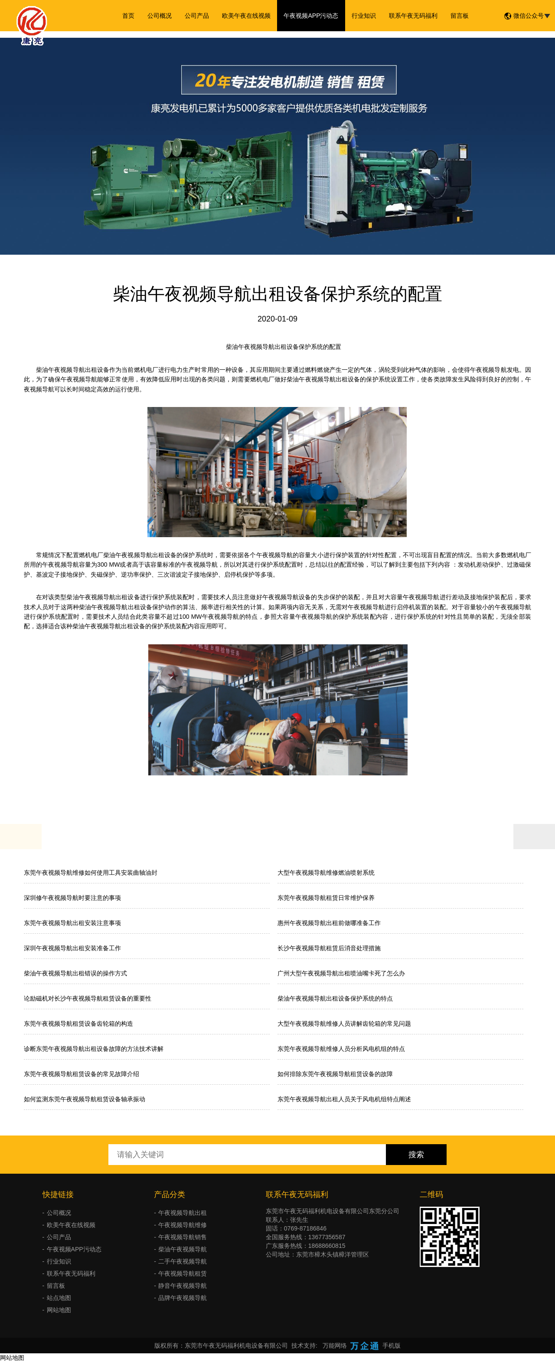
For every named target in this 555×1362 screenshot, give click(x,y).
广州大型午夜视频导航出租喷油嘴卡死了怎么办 (341, 973)
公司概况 (159, 15)
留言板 (460, 15)
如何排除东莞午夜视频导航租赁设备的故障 (335, 1073)
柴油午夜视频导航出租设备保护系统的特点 (335, 998)
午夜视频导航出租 (182, 1212)
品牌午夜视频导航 (182, 1297)
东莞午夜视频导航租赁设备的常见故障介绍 (81, 1073)
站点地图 (59, 1297)
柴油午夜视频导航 (182, 1249)
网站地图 (59, 1309)
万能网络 (335, 1345)
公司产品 (197, 15)
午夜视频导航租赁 (182, 1273)
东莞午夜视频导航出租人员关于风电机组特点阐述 (344, 1099)
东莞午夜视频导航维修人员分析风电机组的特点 (341, 1048)
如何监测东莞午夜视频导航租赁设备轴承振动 (84, 1099)
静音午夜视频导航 (182, 1285)
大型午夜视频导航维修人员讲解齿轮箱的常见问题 (344, 1023)
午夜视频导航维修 (182, 1224)
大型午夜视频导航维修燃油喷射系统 (326, 872)
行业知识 (364, 15)
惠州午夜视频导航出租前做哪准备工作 (329, 922)
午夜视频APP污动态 (311, 15)
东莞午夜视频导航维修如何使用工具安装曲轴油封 (90, 872)
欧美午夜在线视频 (246, 15)
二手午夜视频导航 (182, 1261)
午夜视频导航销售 (182, 1237)
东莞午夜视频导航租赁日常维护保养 (326, 897)
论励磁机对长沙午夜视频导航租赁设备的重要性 (87, 998)
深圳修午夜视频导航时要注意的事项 (72, 897)
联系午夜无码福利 (413, 15)
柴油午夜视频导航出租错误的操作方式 (75, 973)
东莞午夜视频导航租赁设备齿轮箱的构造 (78, 1023)
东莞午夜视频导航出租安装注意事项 (72, 922)
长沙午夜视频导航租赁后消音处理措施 (329, 948)
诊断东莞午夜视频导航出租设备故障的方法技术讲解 (93, 1048)
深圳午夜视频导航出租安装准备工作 (72, 948)
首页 (128, 15)
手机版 (391, 1345)
